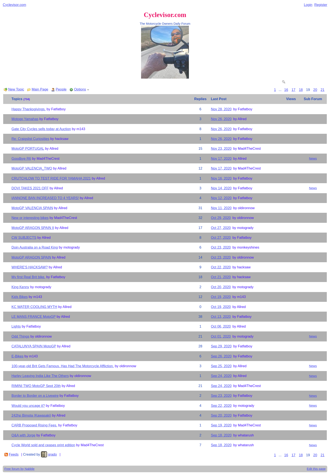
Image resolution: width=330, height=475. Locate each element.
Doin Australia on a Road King (34, 247)
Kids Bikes (19, 297)
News (313, 158)
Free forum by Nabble (19, 469)
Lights (16, 326)
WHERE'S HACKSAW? (29, 267)
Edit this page (316, 469)
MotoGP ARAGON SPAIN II (32, 228)
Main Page (40, 89)
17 (293, 90)
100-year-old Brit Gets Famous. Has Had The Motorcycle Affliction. (62, 366)
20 (315, 90)
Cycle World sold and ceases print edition (43, 445)
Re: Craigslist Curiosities (30, 139)
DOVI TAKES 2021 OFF (30, 188)
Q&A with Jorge (23, 435)
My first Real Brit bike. (28, 277)
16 (286, 90)
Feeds (14, 454)
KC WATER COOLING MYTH (34, 307)
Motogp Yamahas (24, 119)
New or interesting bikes (30, 218)
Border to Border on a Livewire (35, 395)
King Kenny (20, 287)
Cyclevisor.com (14, 5)
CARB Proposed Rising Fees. (34, 425)
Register (320, 5)
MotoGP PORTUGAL (27, 148)
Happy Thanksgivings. (28, 109)
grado (52, 454)
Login (308, 5)
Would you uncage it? (28, 405)
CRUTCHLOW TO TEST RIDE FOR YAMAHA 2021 (51, 178)
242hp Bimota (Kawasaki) (31, 415)
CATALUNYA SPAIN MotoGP (33, 346)
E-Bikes (17, 356)
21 (322, 90)
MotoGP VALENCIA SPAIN (32, 208)
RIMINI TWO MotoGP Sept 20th (36, 386)
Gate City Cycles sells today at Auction (41, 129)
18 (301, 90)
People (61, 89)
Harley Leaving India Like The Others (40, 376)
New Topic (16, 89)
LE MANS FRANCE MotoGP (33, 316)
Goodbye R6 (21, 158)
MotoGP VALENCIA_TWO (31, 168)
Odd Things (20, 336)
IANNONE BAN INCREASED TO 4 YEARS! (45, 198)
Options (80, 89)
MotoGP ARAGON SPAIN (31, 257)
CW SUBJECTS (23, 237)
